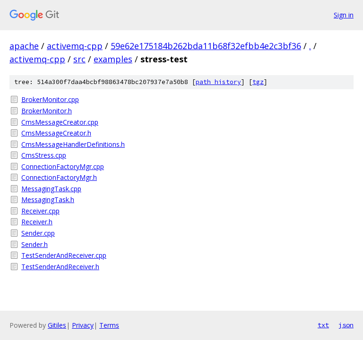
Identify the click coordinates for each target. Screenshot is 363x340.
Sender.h (34, 244)
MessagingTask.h (47, 199)
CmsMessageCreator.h (56, 132)
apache (24, 45)
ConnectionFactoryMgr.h (59, 177)
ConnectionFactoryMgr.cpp (62, 166)
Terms (109, 325)
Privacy (83, 325)
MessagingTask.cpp (51, 188)
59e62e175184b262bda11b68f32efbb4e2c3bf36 (206, 45)
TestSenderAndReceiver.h (60, 266)
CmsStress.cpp (43, 155)
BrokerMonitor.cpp (50, 99)
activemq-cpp (75, 45)
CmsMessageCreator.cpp (59, 122)
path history (218, 82)
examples (113, 59)
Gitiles (57, 325)
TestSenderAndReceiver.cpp (63, 255)
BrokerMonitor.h (46, 110)
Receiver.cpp (40, 210)
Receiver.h (36, 221)
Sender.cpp (38, 233)
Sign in (344, 14)
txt (323, 325)
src (79, 59)
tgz (258, 82)
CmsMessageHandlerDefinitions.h (73, 144)
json (346, 325)
